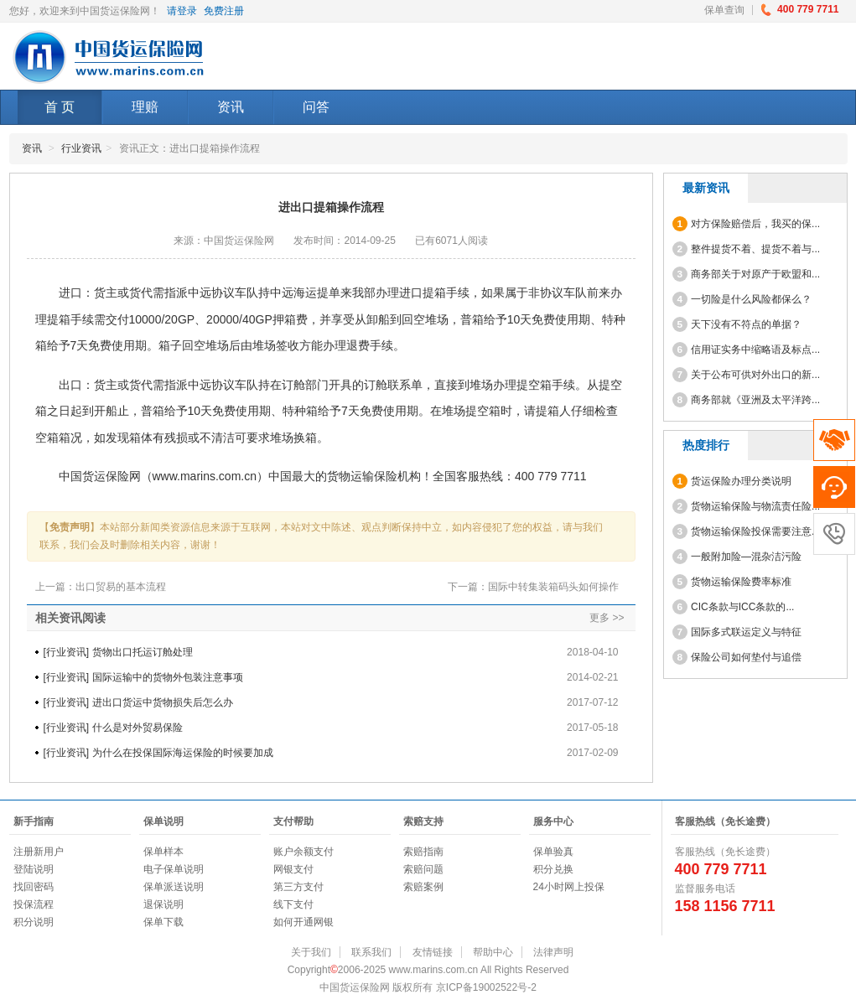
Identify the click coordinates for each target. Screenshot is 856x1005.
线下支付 (293, 904)
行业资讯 (81, 148)
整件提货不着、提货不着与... (746, 249)
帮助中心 (493, 952)
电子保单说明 (173, 869)
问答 (316, 107)
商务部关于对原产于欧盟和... (746, 274)
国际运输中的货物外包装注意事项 (167, 677)
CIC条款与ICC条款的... (733, 607)
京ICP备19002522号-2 (486, 987)
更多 (599, 618)
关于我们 (311, 952)
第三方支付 (298, 887)
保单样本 (163, 851)
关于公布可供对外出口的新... (746, 375)
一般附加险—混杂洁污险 (737, 556)
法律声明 (553, 952)
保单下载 (163, 922)
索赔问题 (423, 869)
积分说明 (33, 922)
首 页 (59, 107)
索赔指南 (423, 851)
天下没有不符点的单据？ (737, 324)
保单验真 (553, 851)
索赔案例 (423, 887)
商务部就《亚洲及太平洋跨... (746, 400)
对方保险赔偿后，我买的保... (746, 224)
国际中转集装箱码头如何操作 (553, 587)
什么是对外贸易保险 (137, 727)
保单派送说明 (173, 887)
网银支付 (293, 869)
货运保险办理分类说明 (732, 481)
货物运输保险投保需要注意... (746, 531)
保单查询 (724, 10)
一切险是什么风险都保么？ (742, 299)
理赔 (145, 107)
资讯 (230, 107)
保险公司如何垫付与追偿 (737, 657)
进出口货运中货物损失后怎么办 (162, 702)
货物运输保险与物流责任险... (746, 506)
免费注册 (224, 11)
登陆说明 (33, 869)
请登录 (182, 11)
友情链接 (432, 952)
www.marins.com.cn (205, 476)
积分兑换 (553, 869)
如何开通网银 (303, 922)
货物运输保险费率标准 (732, 582)
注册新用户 (38, 851)
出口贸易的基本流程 (120, 587)
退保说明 (163, 904)
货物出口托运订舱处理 (142, 652)
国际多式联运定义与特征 (737, 632)
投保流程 (33, 904)
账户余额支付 (303, 851)
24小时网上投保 (568, 887)
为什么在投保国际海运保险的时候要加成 (182, 753)
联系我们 (371, 952)
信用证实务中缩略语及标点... (746, 349)
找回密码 (33, 887)
